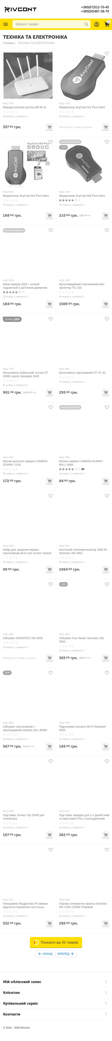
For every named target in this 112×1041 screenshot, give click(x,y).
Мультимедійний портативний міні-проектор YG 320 (82, 286)
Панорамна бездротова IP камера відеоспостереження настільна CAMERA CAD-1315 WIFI (25, 905)
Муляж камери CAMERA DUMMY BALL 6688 (81, 463)
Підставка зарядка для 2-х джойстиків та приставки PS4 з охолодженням (84, 816)
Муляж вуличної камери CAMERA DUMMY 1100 (25, 463)
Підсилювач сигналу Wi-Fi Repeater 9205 (82, 728)
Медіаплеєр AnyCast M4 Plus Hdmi (26, 195)
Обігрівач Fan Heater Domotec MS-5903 (82, 640)
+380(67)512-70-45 (95, 7)
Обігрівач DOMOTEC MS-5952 (23, 638)
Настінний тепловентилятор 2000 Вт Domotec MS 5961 (83, 551)
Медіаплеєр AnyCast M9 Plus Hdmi (82, 195)
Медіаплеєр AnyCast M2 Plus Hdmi (82, 107)
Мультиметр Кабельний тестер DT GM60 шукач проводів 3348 (25, 374)
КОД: (5, 103)
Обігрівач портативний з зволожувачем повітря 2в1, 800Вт (25, 728)
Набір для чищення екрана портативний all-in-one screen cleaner (27, 551)
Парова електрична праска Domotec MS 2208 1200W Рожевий (83, 905)
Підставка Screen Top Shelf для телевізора (23, 816)
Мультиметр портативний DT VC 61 (82, 372)
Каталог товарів (6, 24)
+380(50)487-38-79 (95, 11)
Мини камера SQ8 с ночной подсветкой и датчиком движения (25, 286)
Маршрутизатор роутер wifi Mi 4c (24, 107)
